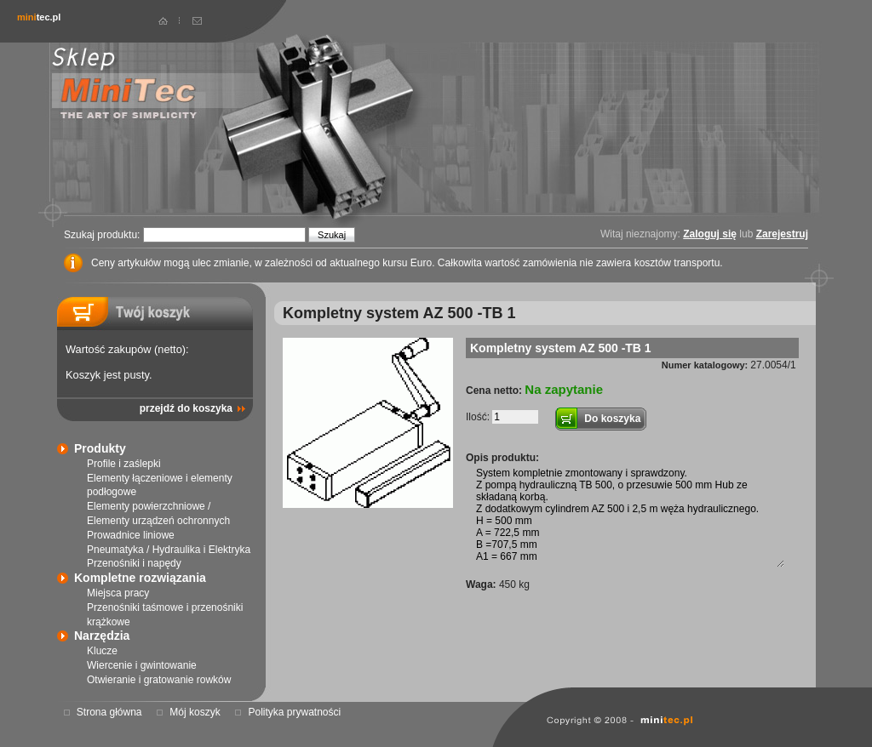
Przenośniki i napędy (134, 563)
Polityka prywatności (294, 712)
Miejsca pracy (118, 593)
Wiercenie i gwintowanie (142, 665)
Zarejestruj (782, 234)
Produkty (100, 448)
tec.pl (38, 17)
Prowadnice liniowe (131, 535)
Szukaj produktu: (103, 235)
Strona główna (109, 712)
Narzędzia (101, 635)
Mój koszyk (194, 712)
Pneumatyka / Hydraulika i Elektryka (168, 550)
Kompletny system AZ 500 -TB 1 (560, 348)
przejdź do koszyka (186, 408)
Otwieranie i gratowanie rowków (159, 680)
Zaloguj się (710, 234)
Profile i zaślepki (124, 464)
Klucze (102, 651)
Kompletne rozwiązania (140, 577)
